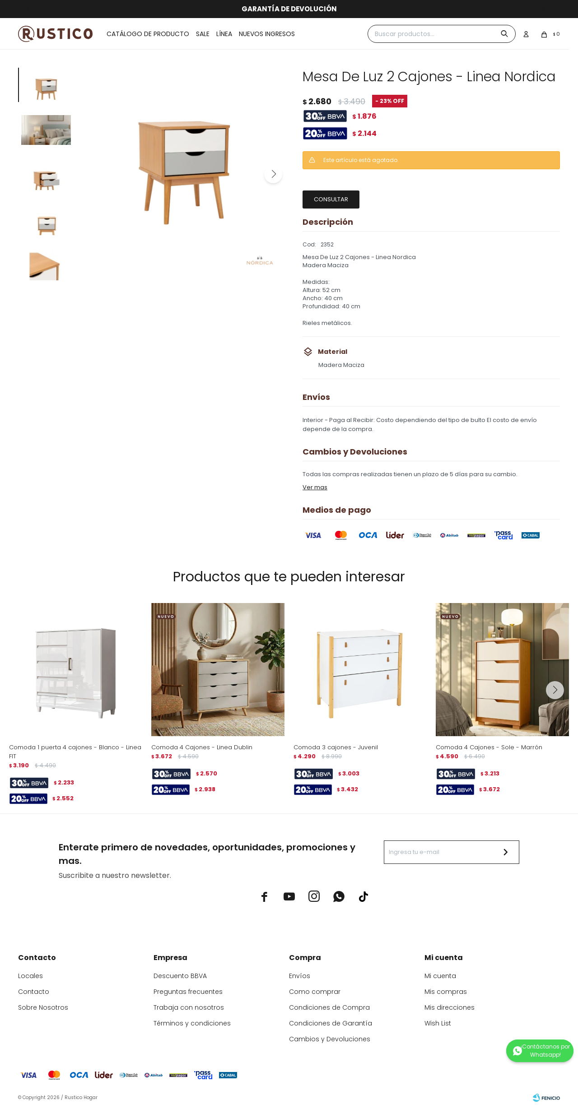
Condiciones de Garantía (330, 1023)
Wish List (437, 1023)
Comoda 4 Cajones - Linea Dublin (201, 747)
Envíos (299, 975)
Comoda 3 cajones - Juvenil (336, 747)
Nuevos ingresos (267, 33)
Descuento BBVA (180, 975)
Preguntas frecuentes (188, 991)
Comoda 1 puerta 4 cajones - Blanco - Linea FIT (75, 752)
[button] (273, 174)
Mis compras (445, 991)
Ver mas (315, 487)
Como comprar (314, 991)
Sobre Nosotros (43, 1007)
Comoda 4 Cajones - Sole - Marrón (489, 747)
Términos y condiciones (192, 1023)
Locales (30, 975)
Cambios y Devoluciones (329, 1039)
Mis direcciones (449, 1007)
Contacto (33, 991)
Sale (203, 33)
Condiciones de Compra (329, 1007)
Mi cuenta (440, 975)
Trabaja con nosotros (189, 1007)
